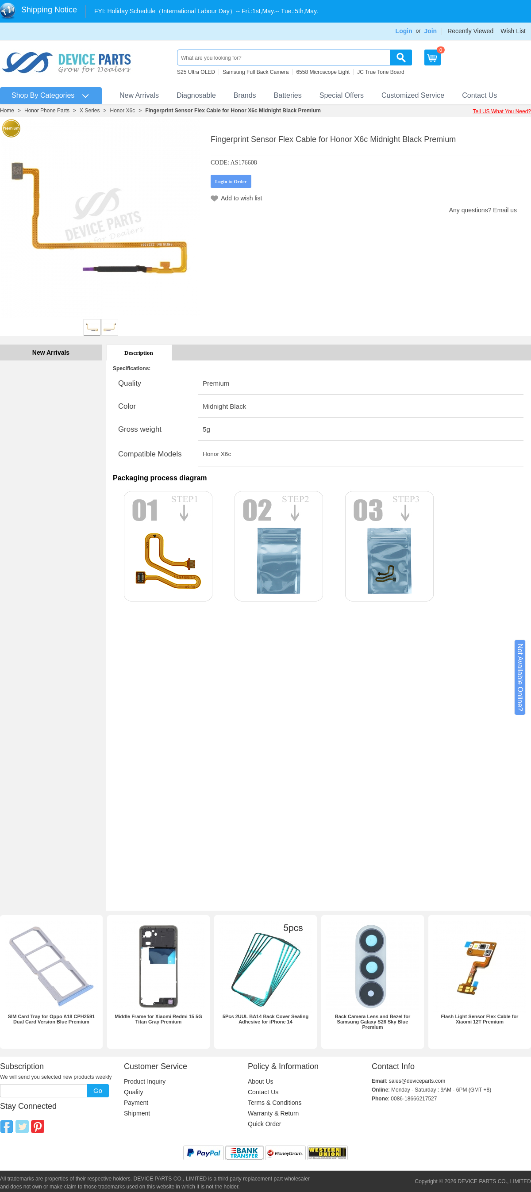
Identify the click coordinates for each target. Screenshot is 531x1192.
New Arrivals (139, 95)
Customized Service (412, 95)
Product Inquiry (144, 1081)
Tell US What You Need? (502, 111)
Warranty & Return (273, 1113)
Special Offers (341, 95)
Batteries (288, 95)
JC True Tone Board (380, 72)
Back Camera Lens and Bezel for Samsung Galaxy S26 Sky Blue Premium (373, 1022)
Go (97, 1090)
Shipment (137, 1113)
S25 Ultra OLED (196, 72)
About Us (260, 1081)
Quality (133, 1092)
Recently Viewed (470, 30)
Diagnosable (196, 95)
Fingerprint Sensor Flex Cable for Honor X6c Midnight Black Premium (233, 110)
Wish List (513, 30)
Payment (136, 1102)
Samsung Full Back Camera (256, 72)
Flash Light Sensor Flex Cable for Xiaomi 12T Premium (480, 1019)
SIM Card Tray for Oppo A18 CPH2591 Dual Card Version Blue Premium (51, 1019)
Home (7, 110)
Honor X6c (122, 110)
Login (404, 30)
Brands (245, 95)
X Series (90, 110)
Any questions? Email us (483, 210)
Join (430, 30)
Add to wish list (241, 198)
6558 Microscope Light (323, 72)
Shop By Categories (43, 95)
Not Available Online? (520, 677)
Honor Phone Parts (46, 110)
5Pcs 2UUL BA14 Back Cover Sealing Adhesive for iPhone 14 (265, 1019)
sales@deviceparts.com (417, 1081)
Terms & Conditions (274, 1102)
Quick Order (264, 1123)
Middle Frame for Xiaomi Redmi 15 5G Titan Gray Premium (158, 1019)
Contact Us (479, 95)
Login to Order (231, 181)
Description (138, 352)
